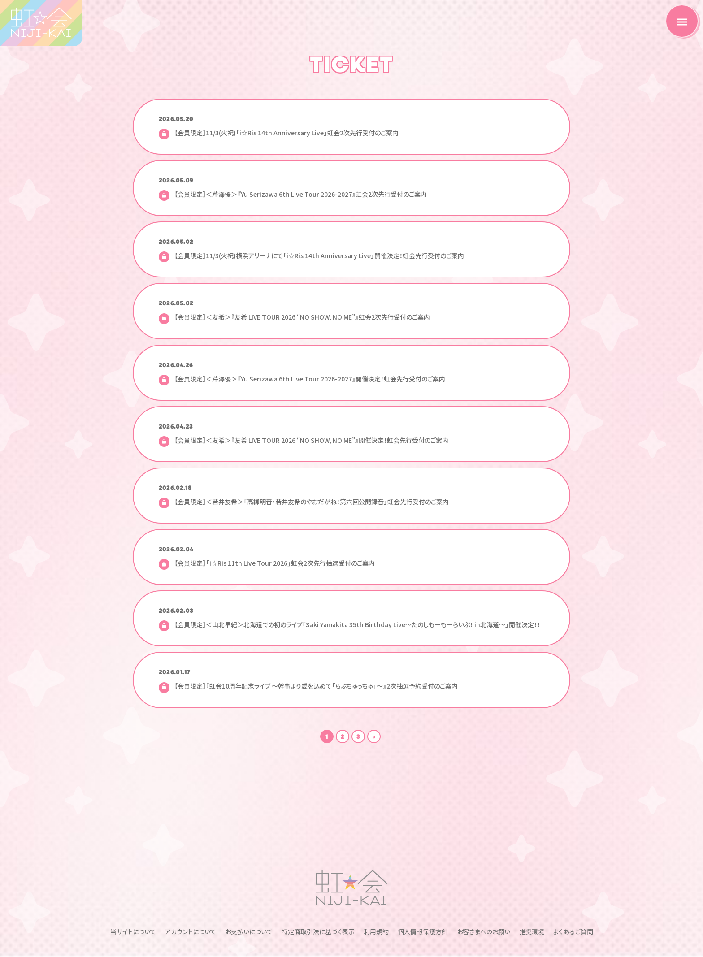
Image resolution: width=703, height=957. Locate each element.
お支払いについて (249, 874)
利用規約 (376, 874)
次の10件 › (374, 736)
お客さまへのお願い (483, 874)
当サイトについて (133, 874)
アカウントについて (190, 874)
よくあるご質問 (573, 874)
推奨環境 (531, 874)
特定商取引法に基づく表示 (318, 874)
